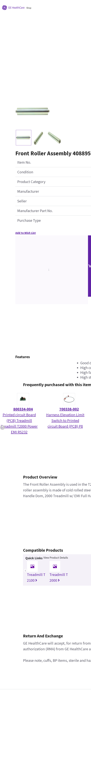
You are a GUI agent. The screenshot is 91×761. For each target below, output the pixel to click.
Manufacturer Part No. (35, 210)
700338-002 (69, 409)
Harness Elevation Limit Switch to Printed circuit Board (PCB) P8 (65, 420)
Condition (25, 172)
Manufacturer (28, 191)
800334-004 (23, 409)
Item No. (24, 162)
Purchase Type (29, 220)
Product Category (31, 181)
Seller (22, 201)
